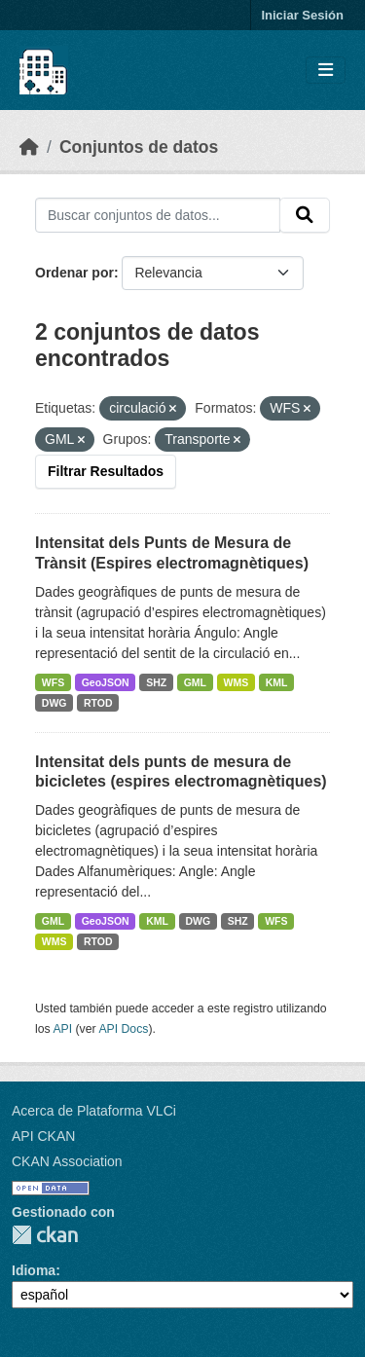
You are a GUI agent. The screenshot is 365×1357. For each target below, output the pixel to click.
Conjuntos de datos (138, 147)
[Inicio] (29, 147)
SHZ (156, 682)
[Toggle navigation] (326, 70)
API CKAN (43, 1136)
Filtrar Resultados (106, 471)
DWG (54, 703)
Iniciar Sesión (302, 15)
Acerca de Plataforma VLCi (94, 1111)
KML (277, 682)
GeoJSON (105, 682)
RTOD (98, 703)
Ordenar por (74, 272)
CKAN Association (67, 1161)
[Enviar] (304, 215)
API (62, 1029)
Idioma (33, 1270)
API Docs (123, 1029)
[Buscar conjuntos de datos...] (157, 215)
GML (195, 682)
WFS (53, 682)
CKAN (45, 1235)
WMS (236, 682)
